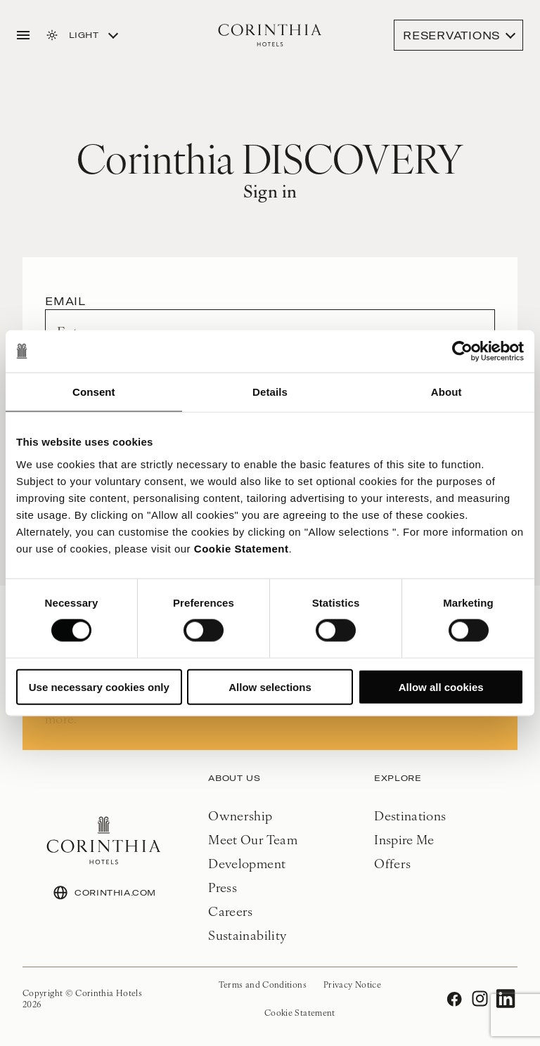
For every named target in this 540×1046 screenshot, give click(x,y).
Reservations (451, 35)
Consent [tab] (93, 392)
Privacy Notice (352, 984)
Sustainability (247, 934)
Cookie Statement (241, 548)
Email (65, 301)
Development (246, 863)
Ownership (240, 815)
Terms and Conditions (263, 984)
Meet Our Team (252, 839)
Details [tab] (270, 392)
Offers (392, 863)
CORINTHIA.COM (104, 892)
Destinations (410, 815)
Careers (230, 910)
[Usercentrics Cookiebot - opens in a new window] (462, 351)
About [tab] (446, 392)
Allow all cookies (441, 686)
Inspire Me (404, 839)
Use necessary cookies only (99, 686)
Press (222, 887)
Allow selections (270, 686)
